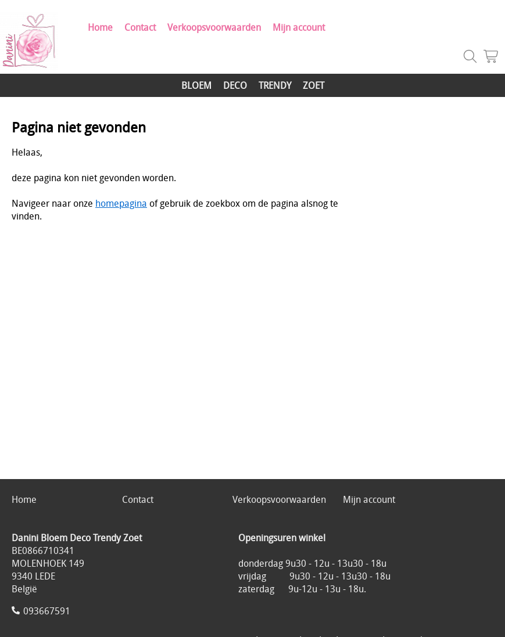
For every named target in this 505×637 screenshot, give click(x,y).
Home (100, 27)
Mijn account (299, 27)
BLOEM (196, 85)
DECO (235, 85)
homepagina (121, 203)
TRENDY (275, 85)
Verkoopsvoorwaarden (214, 27)
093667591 (46, 610)
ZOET (313, 85)
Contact (140, 27)
